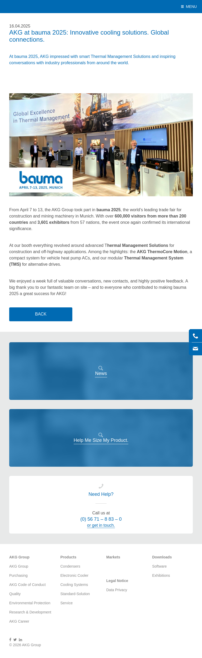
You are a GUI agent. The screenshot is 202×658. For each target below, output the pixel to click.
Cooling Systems (74, 585)
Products (68, 557)
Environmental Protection (29, 603)
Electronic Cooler (74, 575)
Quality (15, 594)
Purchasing (18, 575)
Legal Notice (117, 581)
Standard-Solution (75, 594)
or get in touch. (101, 525)
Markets (113, 557)
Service (66, 603)
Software (159, 566)
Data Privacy (116, 590)
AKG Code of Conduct (27, 585)
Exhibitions (161, 575)
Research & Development (30, 612)
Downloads (162, 557)
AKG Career (19, 621)
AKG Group (26, 6)
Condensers (70, 566)
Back (41, 314)
